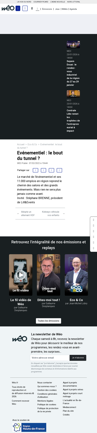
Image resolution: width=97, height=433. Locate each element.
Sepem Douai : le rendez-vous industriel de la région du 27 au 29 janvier (73, 73)
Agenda (73, 9)
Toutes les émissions (48, 320)
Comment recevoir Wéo (20, 402)
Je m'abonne (78, 358)
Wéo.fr (15, 382)
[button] (37, 9)
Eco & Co (32, 144)
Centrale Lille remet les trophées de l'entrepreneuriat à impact (73, 120)
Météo (65, 9)
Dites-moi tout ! (48, 300)
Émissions (47, 9)
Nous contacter (44, 382)
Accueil (20, 144)
